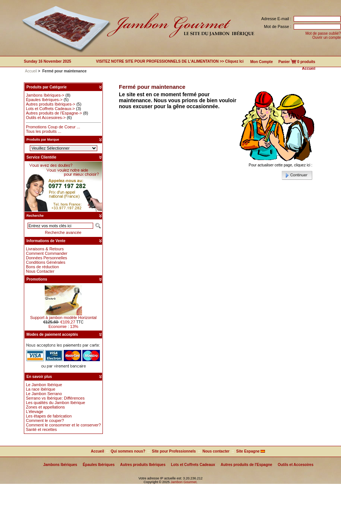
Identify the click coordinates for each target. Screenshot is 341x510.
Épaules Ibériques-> (44, 99)
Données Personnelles (46, 258)
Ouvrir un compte (326, 37)
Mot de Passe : (277, 26)
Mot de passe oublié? (323, 33)
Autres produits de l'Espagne (246, 465)
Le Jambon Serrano (44, 393)
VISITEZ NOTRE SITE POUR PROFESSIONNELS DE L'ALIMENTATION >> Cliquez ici (169, 61)
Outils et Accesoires (295, 465)
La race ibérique (40, 389)
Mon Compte (261, 62)
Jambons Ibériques (60, 465)
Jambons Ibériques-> (45, 95)
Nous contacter (216, 451)
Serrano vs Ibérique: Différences (55, 398)
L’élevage (34, 411)
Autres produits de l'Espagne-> (54, 113)
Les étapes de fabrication (49, 416)
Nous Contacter (40, 271)
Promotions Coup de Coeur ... (53, 127)
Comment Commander (46, 253)
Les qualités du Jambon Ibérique (55, 402)
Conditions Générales (45, 262)
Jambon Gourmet (184, 482)
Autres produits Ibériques (142, 465)
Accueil (308, 68)
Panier (284, 62)
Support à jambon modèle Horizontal (63, 316)
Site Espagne (250, 451)
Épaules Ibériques (99, 465)
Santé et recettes (41, 429)
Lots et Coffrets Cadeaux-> (50, 108)
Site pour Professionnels (174, 451)
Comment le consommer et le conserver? (63, 425)
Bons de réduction (42, 267)
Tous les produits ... (43, 131)
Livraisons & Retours (45, 249)
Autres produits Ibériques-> (50, 104)
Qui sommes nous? (128, 451)
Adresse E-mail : (276, 18)
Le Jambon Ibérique (44, 384)
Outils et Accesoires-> (46, 117)
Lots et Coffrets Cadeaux (193, 465)
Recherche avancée (63, 232)
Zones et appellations (45, 407)
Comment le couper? (45, 420)
